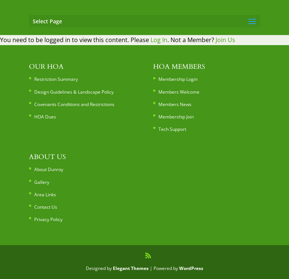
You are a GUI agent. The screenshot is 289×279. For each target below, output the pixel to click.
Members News (175, 104)
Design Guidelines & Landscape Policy (74, 92)
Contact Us (45, 207)
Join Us (225, 40)
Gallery (41, 182)
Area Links (45, 194)
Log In (159, 40)
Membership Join (176, 117)
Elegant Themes (131, 268)
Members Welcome (178, 92)
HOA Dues (45, 117)
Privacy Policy (48, 219)
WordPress (191, 268)
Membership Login (178, 79)
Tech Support (172, 129)
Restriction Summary (56, 79)
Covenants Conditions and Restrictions (74, 104)
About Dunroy (48, 169)
